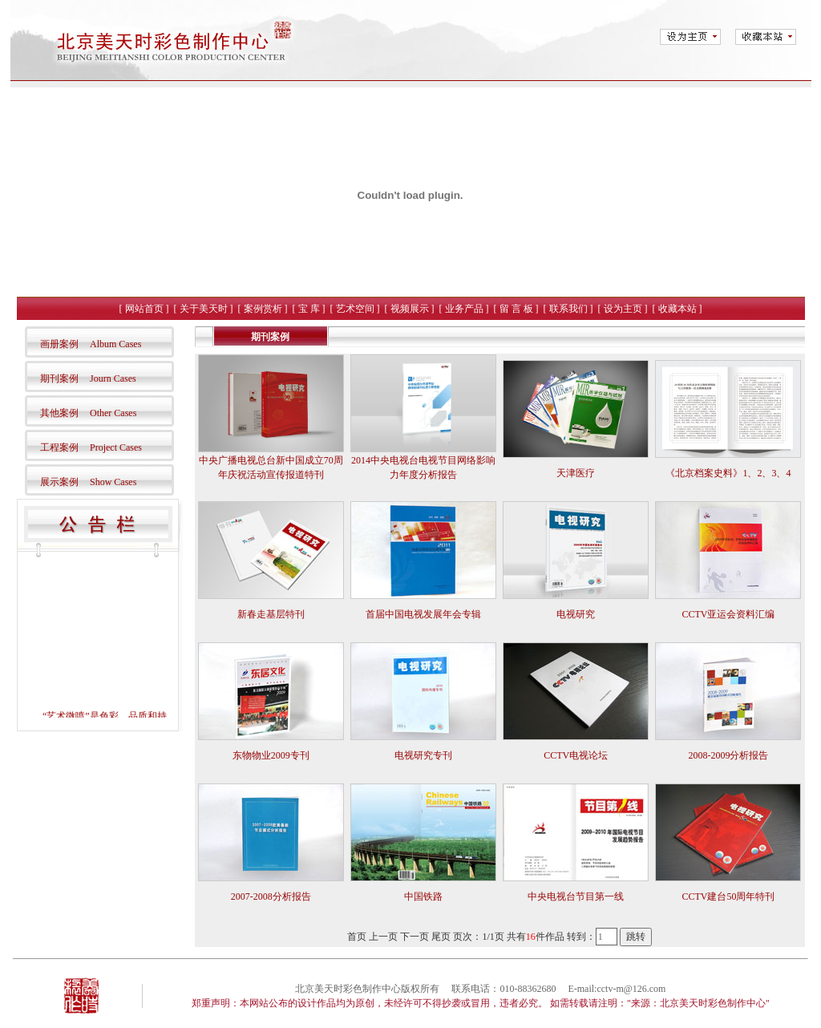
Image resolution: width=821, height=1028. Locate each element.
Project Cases (116, 447)
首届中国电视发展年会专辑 (423, 614)
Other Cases (113, 413)
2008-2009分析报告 (728, 755)
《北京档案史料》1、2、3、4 (728, 473)
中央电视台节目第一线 (576, 896)
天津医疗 (575, 473)
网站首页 (144, 308)
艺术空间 (355, 308)
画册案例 (59, 344)
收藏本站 (677, 308)
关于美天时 (204, 308)
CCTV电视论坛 (576, 755)
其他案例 (59, 413)
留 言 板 (516, 308)
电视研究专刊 (423, 755)
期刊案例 (59, 378)
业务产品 (464, 308)
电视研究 (575, 614)
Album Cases (115, 344)
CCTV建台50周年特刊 (727, 896)
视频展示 (409, 308)
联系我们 (568, 308)
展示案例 (59, 482)
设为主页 (623, 308)
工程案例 (59, 447)
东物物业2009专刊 (271, 755)
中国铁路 (423, 896)
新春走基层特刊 (271, 614)
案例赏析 (263, 308)
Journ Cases (113, 378)
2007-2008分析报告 (271, 896)
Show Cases (113, 482)
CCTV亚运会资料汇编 (727, 614)
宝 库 (309, 308)
